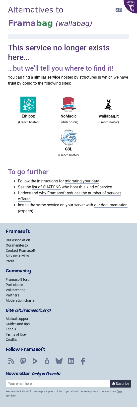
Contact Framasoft (20, 251)
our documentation (111, 205)
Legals (11, 329)
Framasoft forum (19, 279)
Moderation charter (21, 300)
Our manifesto (17, 245)
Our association (18, 240)
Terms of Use (16, 334)
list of (46, 187)
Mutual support (18, 319)
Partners (12, 295)
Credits (11, 340)
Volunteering (15, 290)
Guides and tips (18, 324)
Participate (14, 285)
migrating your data (82, 181)
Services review (17, 256)
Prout (10, 261)
